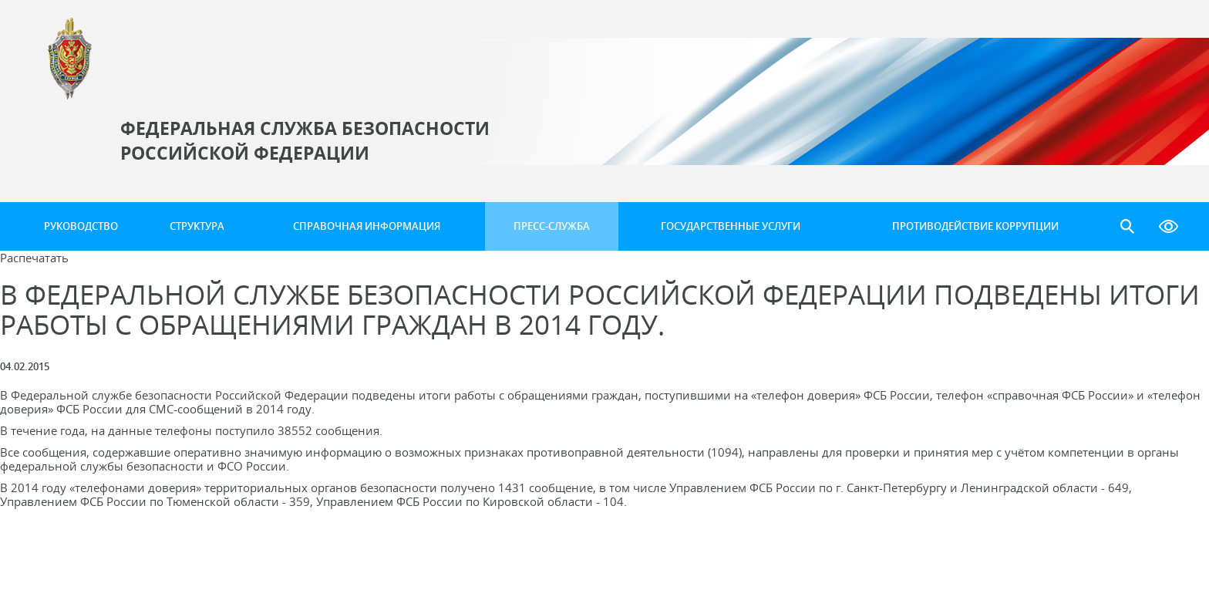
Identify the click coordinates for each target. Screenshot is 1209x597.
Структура (197, 226)
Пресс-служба (552, 226)
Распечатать (34, 258)
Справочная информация (366, 226)
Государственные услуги (730, 226)
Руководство (81, 226)
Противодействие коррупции (975, 226)
